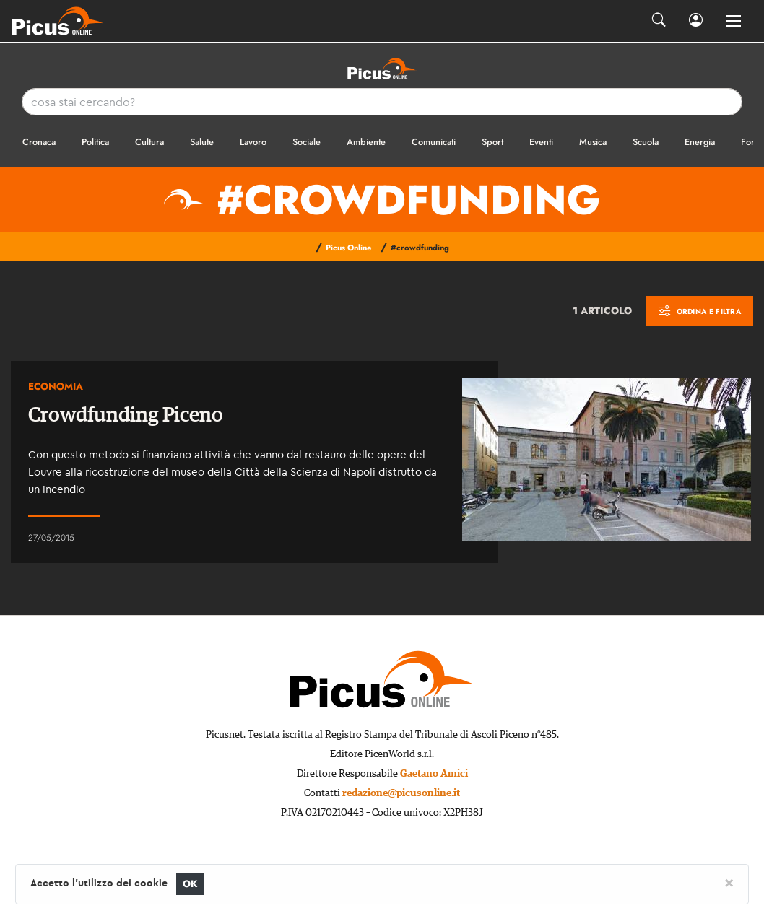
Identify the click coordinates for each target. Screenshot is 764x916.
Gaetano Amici (434, 774)
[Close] (729, 882)
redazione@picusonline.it (401, 793)
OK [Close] (190, 884)
